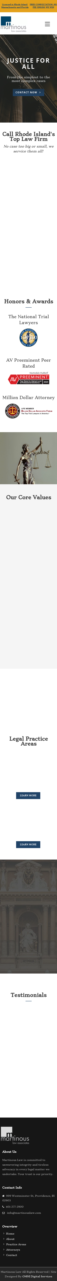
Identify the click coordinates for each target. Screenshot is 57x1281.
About (10, 1239)
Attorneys (13, 1249)
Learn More (28, 795)
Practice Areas (16, 1244)
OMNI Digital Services (37, 1276)
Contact (11, 1255)
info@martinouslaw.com (24, 1212)
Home (10, 1233)
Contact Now (28, 92)
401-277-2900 (15, 1206)
